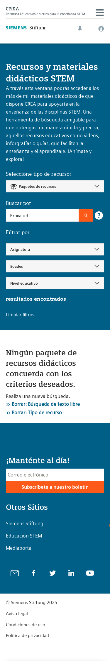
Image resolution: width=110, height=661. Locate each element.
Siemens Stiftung (24, 523)
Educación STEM (24, 536)
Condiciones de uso (25, 624)
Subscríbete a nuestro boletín (55, 487)
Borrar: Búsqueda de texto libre (46, 404)
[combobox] (55, 186)
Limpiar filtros (20, 314)
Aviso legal (17, 613)
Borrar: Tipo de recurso (37, 412)
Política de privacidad (27, 635)
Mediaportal (19, 548)
